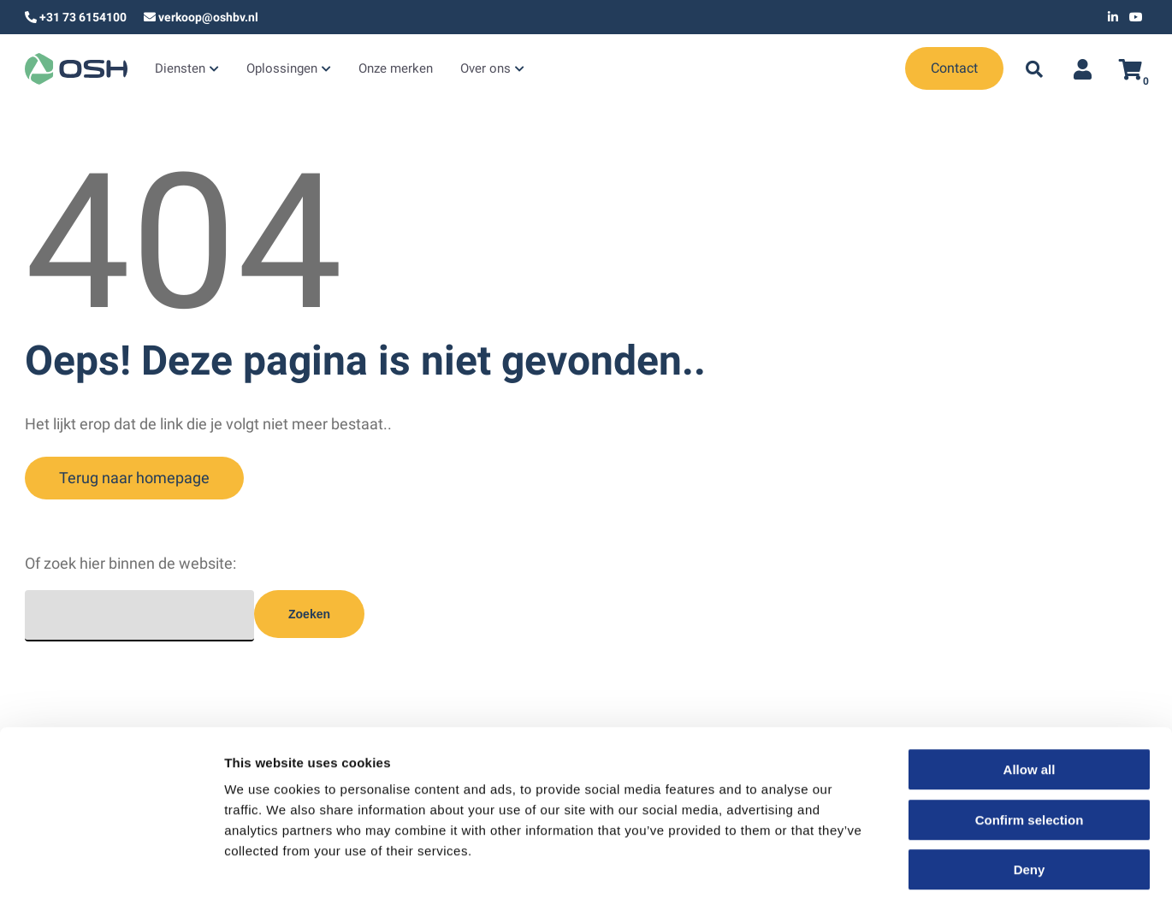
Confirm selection (1029, 739)
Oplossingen (275, 70)
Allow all (1029, 689)
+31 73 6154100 (83, 17)
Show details (898, 864)
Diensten (178, 70)
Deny (1029, 789)
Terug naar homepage (134, 478)
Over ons (469, 70)
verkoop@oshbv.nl (208, 17)
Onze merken (383, 70)
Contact (954, 68)
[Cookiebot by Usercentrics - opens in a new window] (111, 864)
